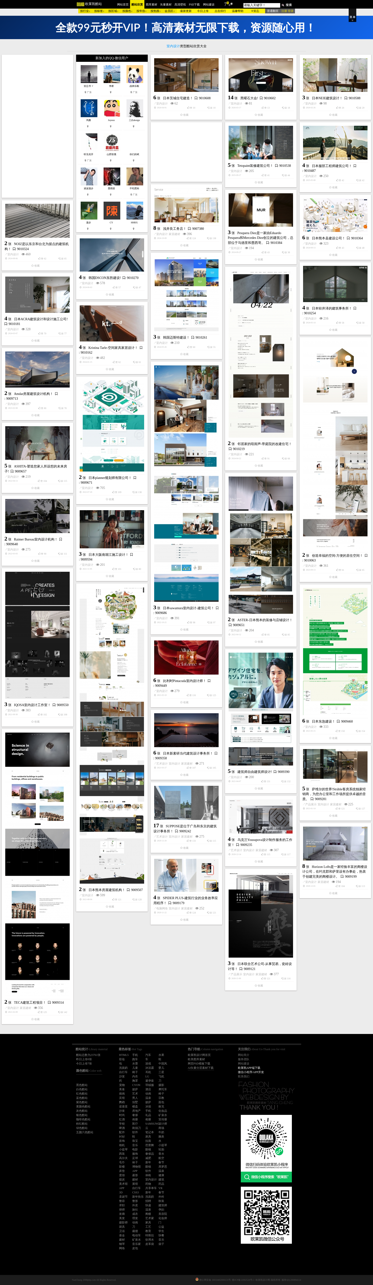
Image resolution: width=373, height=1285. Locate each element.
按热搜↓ (156, 11)
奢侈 (135, 1115)
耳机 (148, 1072)
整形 (135, 1201)
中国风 (162, 1063)
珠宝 (135, 1141)
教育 (148, 1231)
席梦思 (162, 1166)
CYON (136, 1085)
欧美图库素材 (196, 1059)
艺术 (135, 1093)
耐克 (161, 1106)
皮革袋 (149, 1244)
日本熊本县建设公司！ (328, 238)
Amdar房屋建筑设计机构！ (33, 394)
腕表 (161, 1136)
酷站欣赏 (137, 4)
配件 (122, 1132)
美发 (122, 1218)
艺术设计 (162, 763)
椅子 (135, 1072)
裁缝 (135, 1231)
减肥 (148, 1158)
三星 (161, 1072)
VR (160, 1188)
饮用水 (149, 1239)
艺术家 (149, 1218)
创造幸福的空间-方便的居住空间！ (337, 555)
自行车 (123, 1072)
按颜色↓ (127, 11)
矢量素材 (166, 4)
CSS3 (135, 1192)
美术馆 (123, 1183)
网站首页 (123, 4)
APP (134, 1171)
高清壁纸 (180, 4)
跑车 (135, 1059)
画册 (135, 1119)
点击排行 (220, 11)
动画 (148, 1093)
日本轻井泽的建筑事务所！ (332, 308)
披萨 (135, 1089)
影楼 (122, 1166)
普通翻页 (272, 11)
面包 (161, 1102)
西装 (122, 1153)
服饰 (135, 1153)
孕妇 (161, 1209)
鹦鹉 (122, 1102)
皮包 (135, 1248)
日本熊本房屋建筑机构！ (107, 890)
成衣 (135, 1214)
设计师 (162, 1123)
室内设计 (162, 103)
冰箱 (148, 1106)
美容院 (162, 1214)
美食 (122, 1089)
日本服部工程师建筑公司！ (332, 166)
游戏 (148, 1063)
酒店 (148, 1089)
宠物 (122, 1085)
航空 (161, 1158)
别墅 (135, 1102)
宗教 (161, 1098)
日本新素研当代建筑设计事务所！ (188, 753)
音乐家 (136, 1244)
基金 (122, 1235)
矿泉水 (162, 1115)
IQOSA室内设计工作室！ (32, 705)
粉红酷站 (82, 1123)
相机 (122, 1145)
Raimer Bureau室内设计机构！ (36, 539)
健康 (161, 1175)
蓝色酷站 (82, 1098)
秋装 (161, 1201)
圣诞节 (123, 1196)
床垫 (122, 1171)
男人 (135, 1098)
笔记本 (149, 1132)
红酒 (122, 1119)
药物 (148, 1183)
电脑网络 (162, 908)
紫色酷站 (82, 1102)
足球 (135, 1158)
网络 (122, 1248)
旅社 (135, 1209)
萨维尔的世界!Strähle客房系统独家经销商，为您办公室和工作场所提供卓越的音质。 (334, 794)
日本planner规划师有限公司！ (110, 478)
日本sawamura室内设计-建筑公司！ (188, 608)
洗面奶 (123, 1068)
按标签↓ (99, 11)
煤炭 (122, 1179)
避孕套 (149, 1080)
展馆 (135, 1183)
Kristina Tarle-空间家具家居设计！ (113, 348)
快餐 (161, 1235)
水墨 (135, 1063)
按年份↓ (142, 11)
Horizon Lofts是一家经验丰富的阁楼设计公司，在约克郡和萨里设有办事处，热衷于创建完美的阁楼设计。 (335, 871)
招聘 (148, 1201)
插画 (122, 1093)
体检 (148, 1175)
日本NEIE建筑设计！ (327, 98)
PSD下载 (194, 4)
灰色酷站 (82, 1110)
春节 (161, 1162)
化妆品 (162, 1110)
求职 (122, 1205)
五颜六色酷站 (84, 1132)
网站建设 (209, 4)
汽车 (148, 1055)
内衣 (135, 1076)
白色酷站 (82, 1089)
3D (121, 1192)
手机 (135, 1055)
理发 (135, 1218)
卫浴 (122, 1231)
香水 (161, 1153)
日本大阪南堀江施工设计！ (109, 554)
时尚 (122, 1115)
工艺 (148, 1226)
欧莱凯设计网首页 (199, 1055)
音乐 (135, 1145)
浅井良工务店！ (174, 229)
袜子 (135, 1162)
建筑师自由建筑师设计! (254, 772)
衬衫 (122, 1136)
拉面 (148, 1141)
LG (147, 1076)
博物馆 (136, 1166)
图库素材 (151, 4)
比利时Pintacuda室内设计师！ (184, 681)
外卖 (135, 1205)
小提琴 (162, 1145)
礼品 (148, 1115)
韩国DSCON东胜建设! (105, 278)
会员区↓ (170, 11)
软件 (135, 1132)
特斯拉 (149, 1235)
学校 (122, 1123)
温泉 (148, 1098)
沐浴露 (149, 1068)
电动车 (136, 1235)
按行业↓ (85, 11)
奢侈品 (149, 1153)
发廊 (122, 1214)
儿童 (135, 1068)
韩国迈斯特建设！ (176, 337)
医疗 (135, 1123)
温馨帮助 (237, 11)
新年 (148, 1162)
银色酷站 (82, 1115)
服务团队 (243, 1059)
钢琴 (122, 1244)
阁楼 (148, 1214)
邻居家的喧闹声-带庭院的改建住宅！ (264, 444)
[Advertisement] (37, 126)
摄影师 (123, 1222)
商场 (161, 1128)
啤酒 (122, 1128)
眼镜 (148, 1149)
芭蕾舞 (149, 1145)
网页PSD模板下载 (199, 1063)
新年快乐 (138, 1196)
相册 (148, 1119)
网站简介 (243, 1055)
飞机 (161, 1076)
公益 (161, 1226)
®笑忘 (255, 11)
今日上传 (203, 11)
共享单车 (151, 1188)
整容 (122, 1201)
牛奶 (161, 1132)
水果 (161, 1055)
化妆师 (162, 1218)
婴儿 (161, 1068)
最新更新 (186, 11)
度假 (122, 1175)
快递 (148, 1205)
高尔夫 (123, 1158)
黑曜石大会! (249, 98)
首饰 (122, 1141)
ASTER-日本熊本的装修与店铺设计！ (265, 620)
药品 (161, 1183)
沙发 (122, 1076)
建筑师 (162, 1205)
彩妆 (122, 1059)
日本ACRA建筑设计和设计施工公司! (41, 319)
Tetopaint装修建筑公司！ (255, 166)
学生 (161, 1231)
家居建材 (174, 234)
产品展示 (311, 804)
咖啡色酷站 (83, 1119)
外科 (161, 1196)
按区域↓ (113, 11)
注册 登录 (287, 11)
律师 (122, 1209)
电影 (135, 1149)
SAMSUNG (152, 1123)
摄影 (161, 1085)
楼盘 (135, 1106)
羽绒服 (149, 1085)
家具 (148, 1222)
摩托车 (162, 1089)
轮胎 (161, 1149)
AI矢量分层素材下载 (201, 1068)
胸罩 (135, 1080)
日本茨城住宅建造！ (178, 98)
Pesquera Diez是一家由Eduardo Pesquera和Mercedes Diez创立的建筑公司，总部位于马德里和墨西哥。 (261, 238)
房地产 (136, 1110)
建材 (135, 1179)
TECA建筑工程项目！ (30, 1002)
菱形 (135, 1175)
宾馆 (122, 1098)
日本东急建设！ (323, 721)
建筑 (161, 1179)
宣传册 (162, 1119)
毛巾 (122, 1162)
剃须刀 (136, 1128)
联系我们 (243, 1076)
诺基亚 (123, 1106)
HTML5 (124, 1055)
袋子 (161, 1244)
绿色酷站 (82, 1128)
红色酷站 (82, 1093)
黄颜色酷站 (83, 1106)
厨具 (148, 1136)
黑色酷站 (82, 1085)
